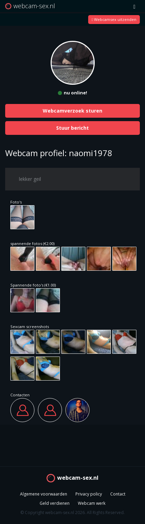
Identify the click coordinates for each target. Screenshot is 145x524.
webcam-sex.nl (78, 477)
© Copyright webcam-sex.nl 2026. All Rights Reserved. (72, 512)
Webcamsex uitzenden (114, 19)
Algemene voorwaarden (43, 494)
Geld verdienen (55, 503)
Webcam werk (91, 503)
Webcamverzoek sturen (72, 110)
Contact (117, 494)
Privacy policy (88, 494)
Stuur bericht (72, 128)
